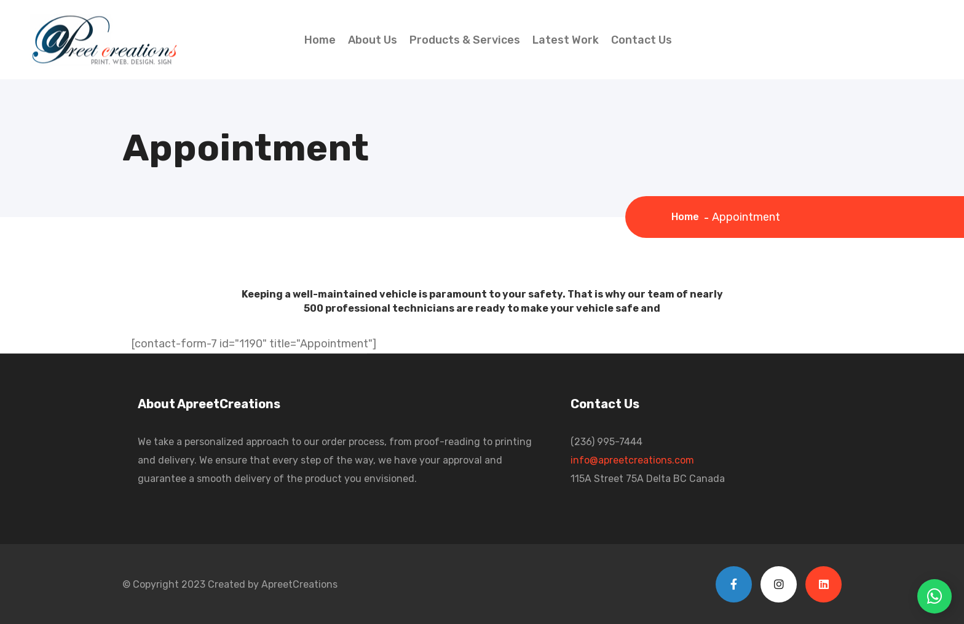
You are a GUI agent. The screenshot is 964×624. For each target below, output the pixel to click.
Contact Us (641, 40)
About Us (372, 40)
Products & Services (464, 40)
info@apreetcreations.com (632, 460)
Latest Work (565, 40)
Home (320, 40)
